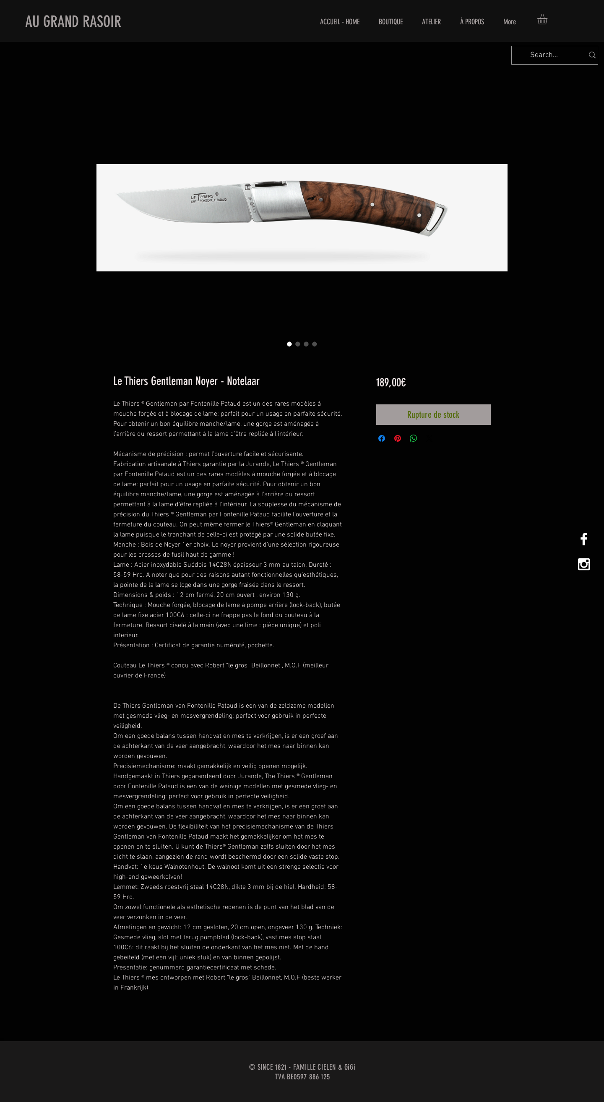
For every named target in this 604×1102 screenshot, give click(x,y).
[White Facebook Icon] (583, 539)
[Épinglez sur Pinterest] (398, 438)
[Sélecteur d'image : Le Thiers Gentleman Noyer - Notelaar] (289, 344)
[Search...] (544, 55)
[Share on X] (429, 438)
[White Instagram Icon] (583, 564)
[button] (548, 19)
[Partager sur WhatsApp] (414, 438)
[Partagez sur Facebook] (382, 438)
